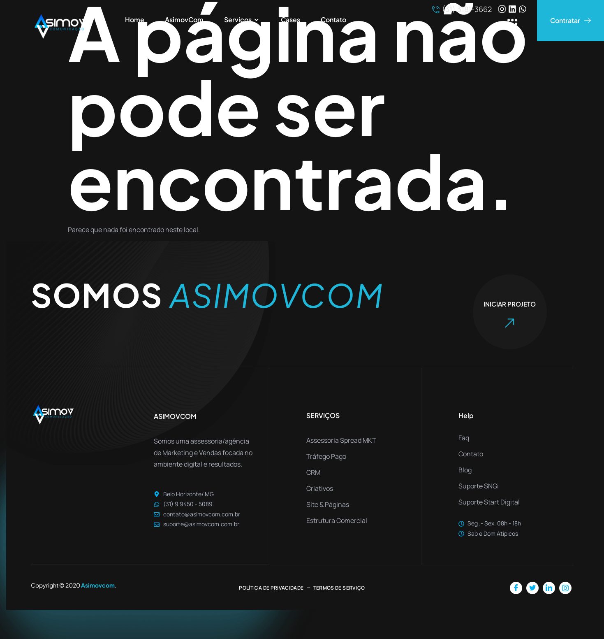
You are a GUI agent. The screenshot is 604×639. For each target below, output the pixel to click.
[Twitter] (532, 587)
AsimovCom (184, 19)
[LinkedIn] (549, 587)
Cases (290, 19)
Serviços (242, 20)
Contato (333, 19)
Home (134, 19)
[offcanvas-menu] (512, 24)
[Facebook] (516, 587)
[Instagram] (565, 587)
